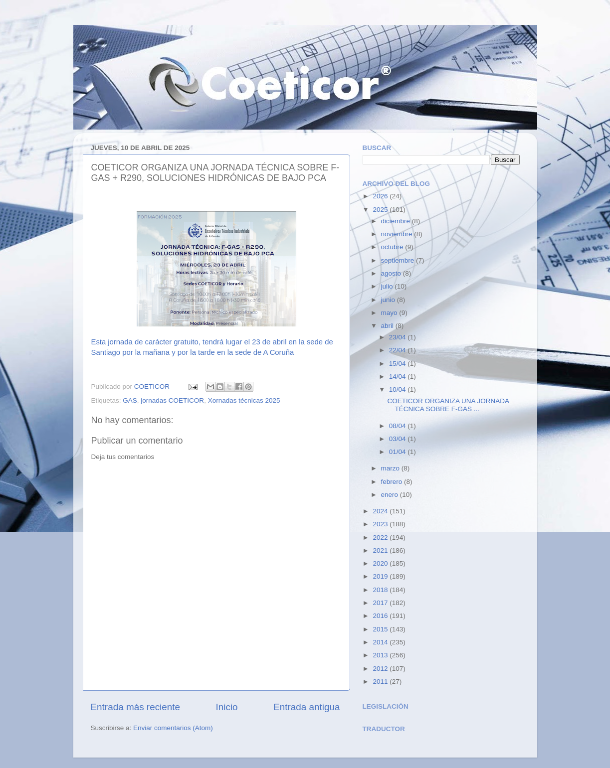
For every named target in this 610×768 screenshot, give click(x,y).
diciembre (396, 221)
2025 (381, 209)
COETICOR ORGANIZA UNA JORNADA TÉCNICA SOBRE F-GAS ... (448, 405)
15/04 (398, 363)
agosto (392, 273)
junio (389, 300)
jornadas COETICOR (172, 400)
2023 (381, 524)
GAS (130, 400)
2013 (381, 655)
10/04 (398, 389)
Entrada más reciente (136, 707)
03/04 (398, 439)
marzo (391, 468)
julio (388, 286)
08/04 (398, 426)
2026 (381, 196)
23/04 (398, 337)
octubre (393, 247)
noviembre (397, 234)
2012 (381, 668)
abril (388, 325)
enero (390, 494)
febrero (393, 481)
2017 (381, 603)
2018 (381, 590)
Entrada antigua (306, 707)
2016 (381, 615)
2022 (381, 537)
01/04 (398, 452)
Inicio (227, 707)
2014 (381, 642)
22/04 (398, 350)
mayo (390, 312)
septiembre (398, 260)
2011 (381, 681)
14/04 (398, 376)
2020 (381, 563)
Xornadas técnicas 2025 (244, 400)
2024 (381, 511)
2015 (381, 629)
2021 (381, 550)
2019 (381, 576)
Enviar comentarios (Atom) (173, 728)
